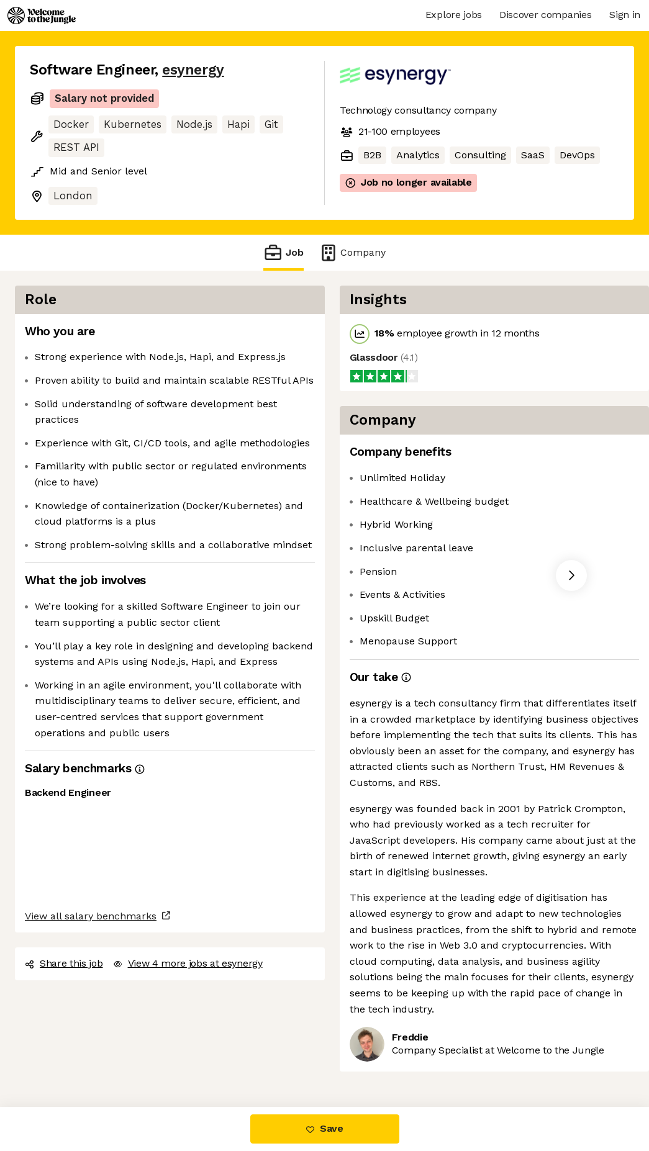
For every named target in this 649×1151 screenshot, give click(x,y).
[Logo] (41, 15)
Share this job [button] (64, 963)
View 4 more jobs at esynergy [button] (188, 963)
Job (283, 252)
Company (352, 252)
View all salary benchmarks (91, 916)
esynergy (193, 69)
